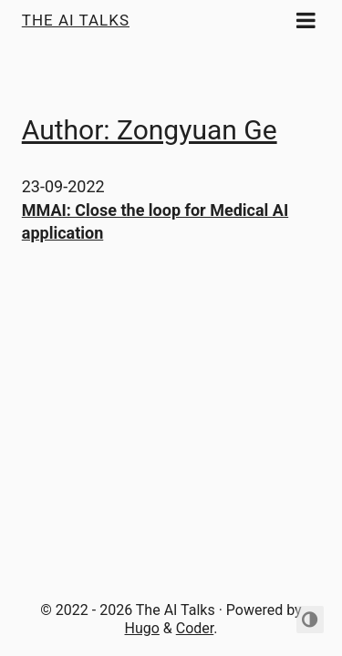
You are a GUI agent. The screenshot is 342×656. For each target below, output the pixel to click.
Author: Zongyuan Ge (149, 130)
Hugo (142, 628)
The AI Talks (76, 20)
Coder (195, 628)
